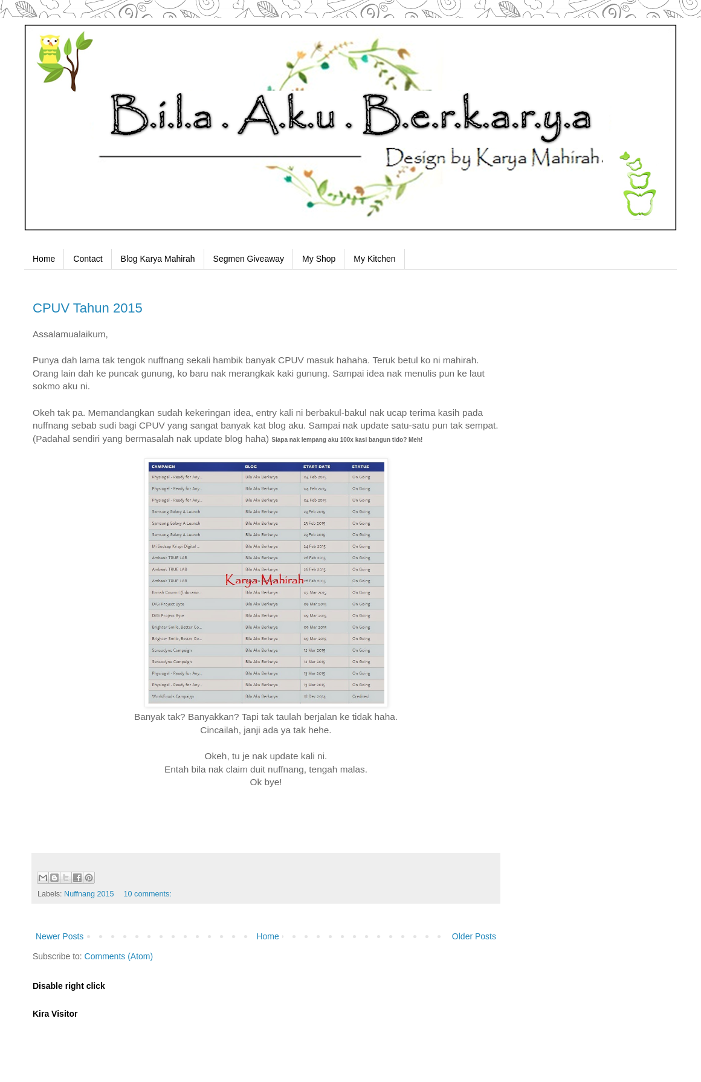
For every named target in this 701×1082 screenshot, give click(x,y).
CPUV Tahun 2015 (88, 308)
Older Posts (474, 936)
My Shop (318, 259)
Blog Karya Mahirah (158, 259)
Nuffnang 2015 (89, 894)
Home (44, 259)
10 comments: (148, 894)
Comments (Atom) (119, 956)
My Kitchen (374, 259)
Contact (87, 259)
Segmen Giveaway (249, 259)
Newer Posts (59, 936)
